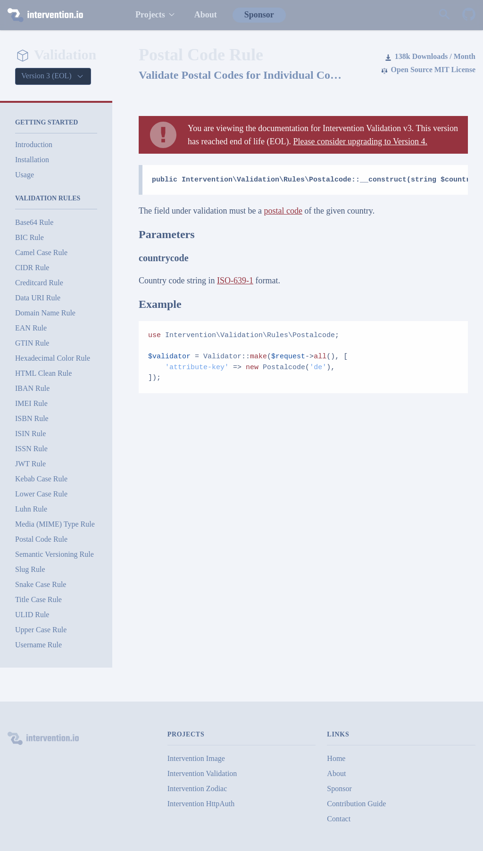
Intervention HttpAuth (201, 804)
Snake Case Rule (40, 584)
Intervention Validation (202, 773)
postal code (283, 210)
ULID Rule (32, 615)
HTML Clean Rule (43, 373)
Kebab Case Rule (41, 479)
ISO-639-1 (235, 280)
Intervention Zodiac (197, 789)
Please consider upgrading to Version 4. (360, 141)
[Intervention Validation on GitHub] (468, 15)
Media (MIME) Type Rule (55, 524)
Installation (32, 160)
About (205, 14)
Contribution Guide (356, 804)
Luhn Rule (31, 509)
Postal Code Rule (41, 539)
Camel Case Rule (41, 252)
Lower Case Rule (41, 494)
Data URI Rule (37, 298)
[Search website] (444, 15)
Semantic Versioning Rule (54, 554)
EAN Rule (31, 328)
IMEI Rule (31, 403)
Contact (338, 819)
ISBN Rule (32, 418)
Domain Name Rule (45, 313)
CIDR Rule (32, 268)
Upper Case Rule (41, 630)
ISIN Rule (30, 434)
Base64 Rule (34, 222)
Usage (24, 175)
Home (336, 758)
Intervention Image (196, 758)
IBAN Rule (32, 388)
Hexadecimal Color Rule (52, 358)
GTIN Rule (32, 343)
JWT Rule (30, 464)
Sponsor (259, 14)
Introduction (33, 144)
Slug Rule (30, 569)
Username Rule (38, 645)
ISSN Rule (31, 449)
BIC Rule (29, 237)
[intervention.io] (62, 15)
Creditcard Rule (39, 283)
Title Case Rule (38, 599)
